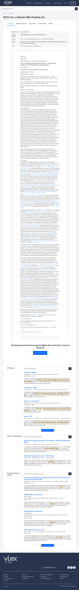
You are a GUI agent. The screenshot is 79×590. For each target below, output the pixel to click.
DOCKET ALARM (58, 3)
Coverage (48, 3)
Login (65, 3)
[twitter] (68, 567)
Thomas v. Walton (30, 372)
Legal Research (38, 3)
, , (44, 174)
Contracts (5, 576)
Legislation (5, 574)
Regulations (43, 576)
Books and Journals (64, 574)
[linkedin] (74, 567)
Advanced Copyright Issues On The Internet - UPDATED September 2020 (47, 441)
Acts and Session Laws (8, 578)
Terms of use (6, 586)
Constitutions (25, 578)
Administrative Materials (46, 574)
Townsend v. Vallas (30, 388)
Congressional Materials (27, 576)
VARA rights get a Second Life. (34, 530)
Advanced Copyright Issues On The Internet (39, 456)
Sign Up (73, 3)
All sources (5, 580)
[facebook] (71, 567)
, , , (39, 297)
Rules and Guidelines (46, 578)
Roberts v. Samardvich (31, 401)
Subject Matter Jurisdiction (33, 494)
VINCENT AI (29, 3)
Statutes (62, 578)
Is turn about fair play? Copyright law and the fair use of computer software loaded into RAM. (46, 478)
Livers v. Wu (28, 416)
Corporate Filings (63, 576)
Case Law (24, 574)
